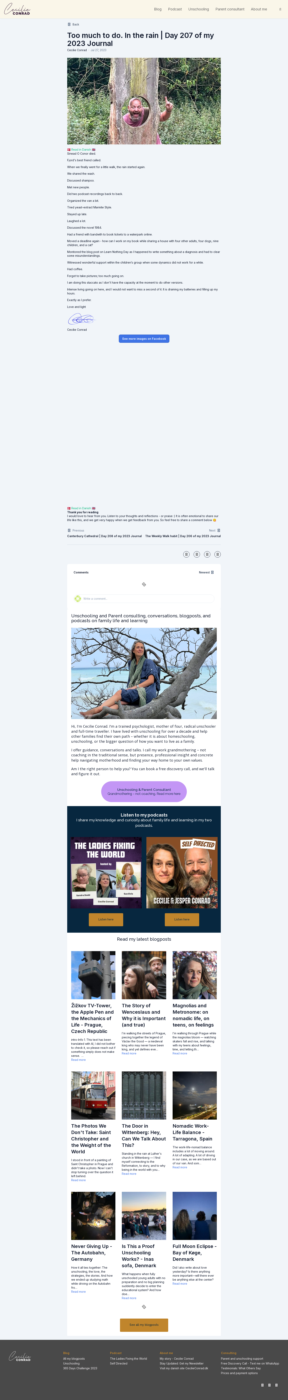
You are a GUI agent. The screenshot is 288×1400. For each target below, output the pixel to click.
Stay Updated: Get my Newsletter (182, 1363)
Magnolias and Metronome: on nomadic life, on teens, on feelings (193, 1015)
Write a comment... (91, 599)
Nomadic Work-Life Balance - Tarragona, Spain (192, 1132)
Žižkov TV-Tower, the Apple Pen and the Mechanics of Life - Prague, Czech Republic (92, 1018)
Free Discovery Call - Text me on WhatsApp (250, 1363)
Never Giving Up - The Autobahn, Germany (91, 1252)
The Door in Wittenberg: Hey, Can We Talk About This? (144, 1135)
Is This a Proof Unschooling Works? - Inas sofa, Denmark (139, 1255)
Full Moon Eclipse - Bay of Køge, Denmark (195, 1252)
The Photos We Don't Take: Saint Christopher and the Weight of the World (91, 1138)
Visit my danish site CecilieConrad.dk (184, 1368)
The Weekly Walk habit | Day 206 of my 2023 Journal (183, 536)
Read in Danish (81, 149)
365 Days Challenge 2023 (80, 1368)
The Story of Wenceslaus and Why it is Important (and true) (144, 1015)
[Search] (280, 9)
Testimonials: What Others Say (241, 1368)
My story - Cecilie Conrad (177, 1358)
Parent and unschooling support (242, 1358)
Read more (78, 1059)
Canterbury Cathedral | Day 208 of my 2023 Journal (104, 536)
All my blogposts (74, 1358)
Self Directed (118, 1363)
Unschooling (71, 1363)
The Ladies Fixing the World (128, 1358)
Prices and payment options (239, 1373)
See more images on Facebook (144, 338)
